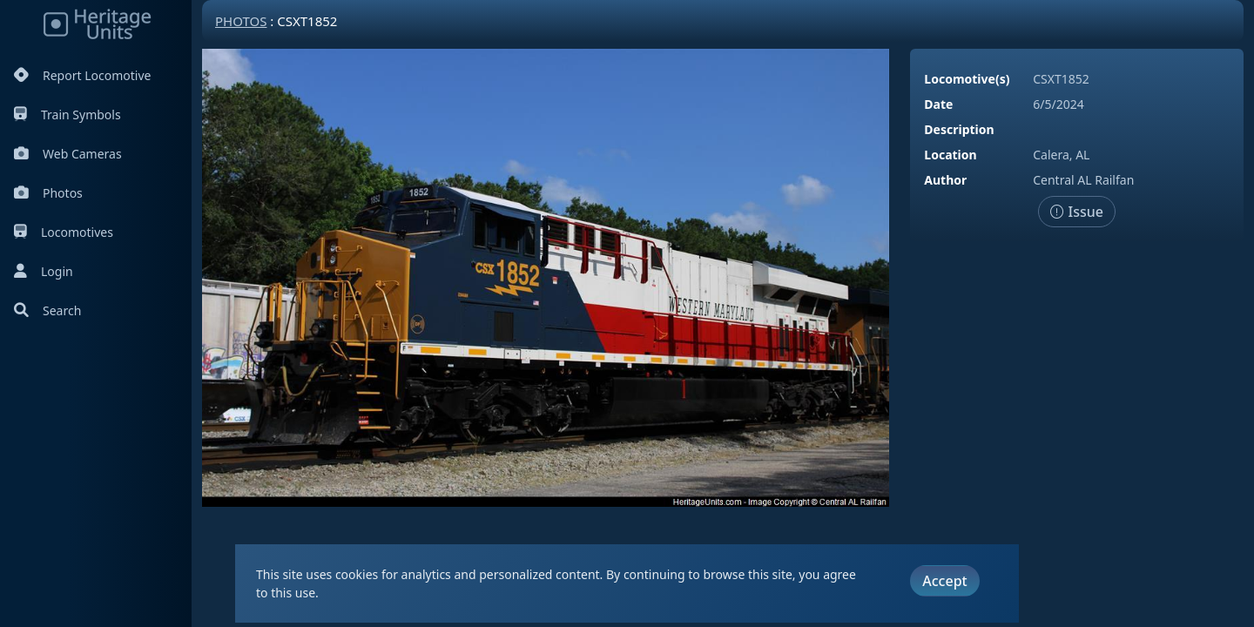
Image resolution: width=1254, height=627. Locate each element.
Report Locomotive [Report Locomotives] (82, 75)
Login (43, 271)
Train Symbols (67, 114)
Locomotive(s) (966, 79)
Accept (944, 580)
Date (938, 104)
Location (950, 154)
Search (47, 310)
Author (945, 180)
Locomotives (63, 232)
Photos (48, 193)
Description (959, 129)
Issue (1076, 211)
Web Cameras (68, 153)
